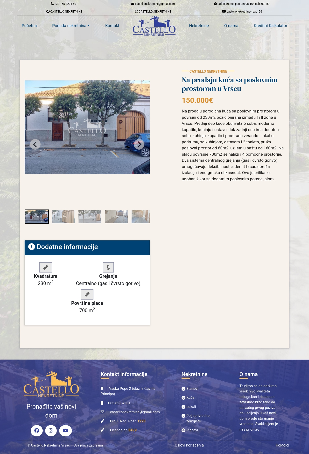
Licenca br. (123, 430)
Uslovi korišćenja (189, 445)
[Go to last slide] (35, 144)
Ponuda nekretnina (69, 25)
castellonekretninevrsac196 (242, 11)
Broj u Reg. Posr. (128, 421)
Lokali (191, 407)
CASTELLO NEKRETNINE (64, 11)
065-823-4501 (119, 403)
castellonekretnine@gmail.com (135, 412)
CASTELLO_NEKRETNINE (153, 11)
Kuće (190, 397)
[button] (37, 217)
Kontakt (112, 25)
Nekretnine (199, 25)
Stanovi (192, 388)
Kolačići (282, 445)
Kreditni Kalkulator (270, 25)
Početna (29, 25)
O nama (231, 25)
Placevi (192, 430)
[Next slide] (139, 144)
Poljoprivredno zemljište (198, 418)
